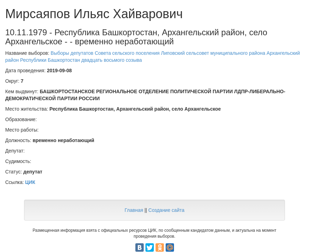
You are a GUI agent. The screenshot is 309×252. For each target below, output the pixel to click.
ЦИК (30, 182)
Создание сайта (166, 210)
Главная (134, 210)
